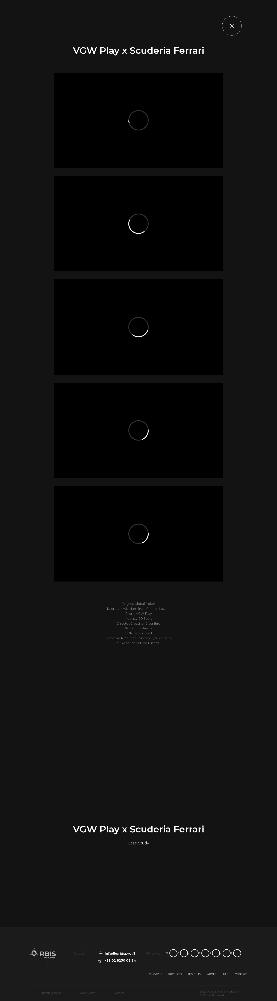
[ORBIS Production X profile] (227, 953)
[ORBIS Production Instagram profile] (184, 953)
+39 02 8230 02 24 (120, 960)
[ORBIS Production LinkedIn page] (195, 953)
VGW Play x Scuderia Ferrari (138, 829)
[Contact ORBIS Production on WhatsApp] (173, 953)
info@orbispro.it (120, 953)
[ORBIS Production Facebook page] (205, 953)
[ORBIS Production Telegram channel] (216, 953)
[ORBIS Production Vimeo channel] (237, 953)
